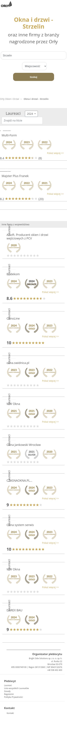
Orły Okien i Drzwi (9, 98)
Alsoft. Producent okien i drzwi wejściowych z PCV (27, 236)
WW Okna (13, 404)
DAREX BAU (14, 610)
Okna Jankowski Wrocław (24, 445)
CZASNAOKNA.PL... (19, 480)
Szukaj (33, 77)
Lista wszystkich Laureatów (16, 688)
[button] (32, 153)
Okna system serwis (20, 525)
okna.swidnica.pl (18, 363)
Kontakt (10, 713)
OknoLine (13, 318)
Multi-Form (9, 135)
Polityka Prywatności (13, 697)
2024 (30, 114)
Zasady (7, 691)
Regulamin (9, 694)
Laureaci (8, 685)
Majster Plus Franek (15, 176)
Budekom (13, 274)
